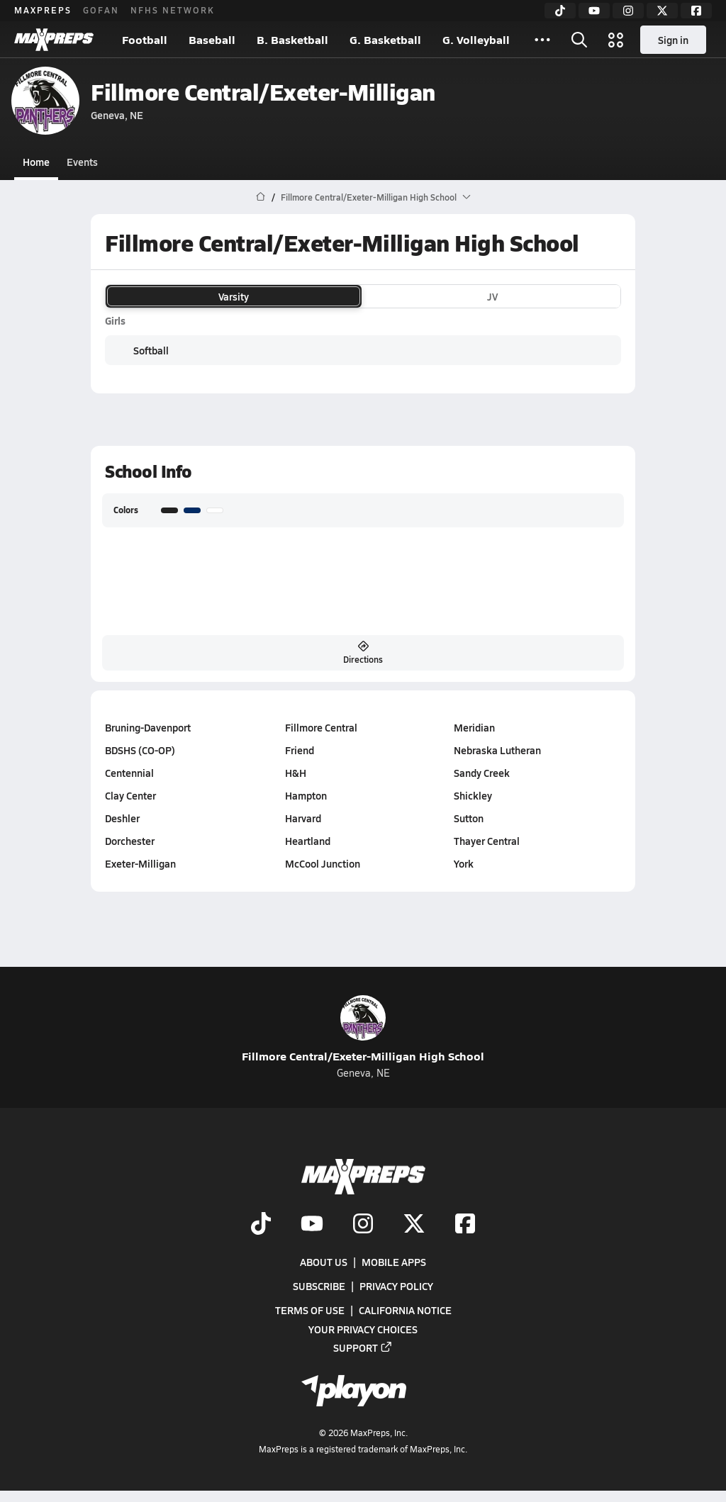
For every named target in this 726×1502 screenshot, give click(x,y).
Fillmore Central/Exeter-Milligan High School (363, 1029)
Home (36, 162)
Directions (363, 653)
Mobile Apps (394, 1262)
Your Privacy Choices (363, 1329)
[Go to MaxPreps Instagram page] (363, 1225)
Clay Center (130, 795)
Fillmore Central (321, 727)
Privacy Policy (396, 1286)
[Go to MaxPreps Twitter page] (414, 1225)
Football (144, 39)
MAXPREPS (43, 10)
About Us (323, 1262)
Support (363, 1347)
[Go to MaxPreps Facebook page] (465, 1225)
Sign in (673, 40)
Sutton (469, 818)
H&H (295, 773)
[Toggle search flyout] (579, 39)
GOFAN (101, 10)
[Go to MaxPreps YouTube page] (312, 1225)
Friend (299, 750)
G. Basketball (385, 39)
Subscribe (319, 1286)
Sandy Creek (482, 773)
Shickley (473, 795)
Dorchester (130, 841)
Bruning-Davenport (148, 727)
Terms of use (310, 1311)
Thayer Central (487, 841)
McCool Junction (322, 863)
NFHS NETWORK (172, 10)
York (464, 863)
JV (492, 296)
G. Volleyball (476, 39)
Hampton (306, 795)
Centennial (129, 773)
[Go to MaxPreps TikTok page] (261, 1225)
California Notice (405, 1311)
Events (82, 162)
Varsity (233, 296)
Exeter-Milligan (140, 863)
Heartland (307, 841)
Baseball (212, 39)
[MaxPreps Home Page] (260, 197)
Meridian (474, 727)
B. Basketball (292, 39)
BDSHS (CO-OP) (140, 750)
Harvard (303, 818)
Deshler (122, 818)
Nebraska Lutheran (497, 750)
